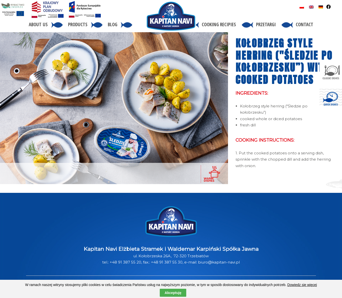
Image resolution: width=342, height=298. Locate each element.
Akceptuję (173, 293)
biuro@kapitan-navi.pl (219, 262)
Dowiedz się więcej (302, 285)
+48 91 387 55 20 (125, 262)
